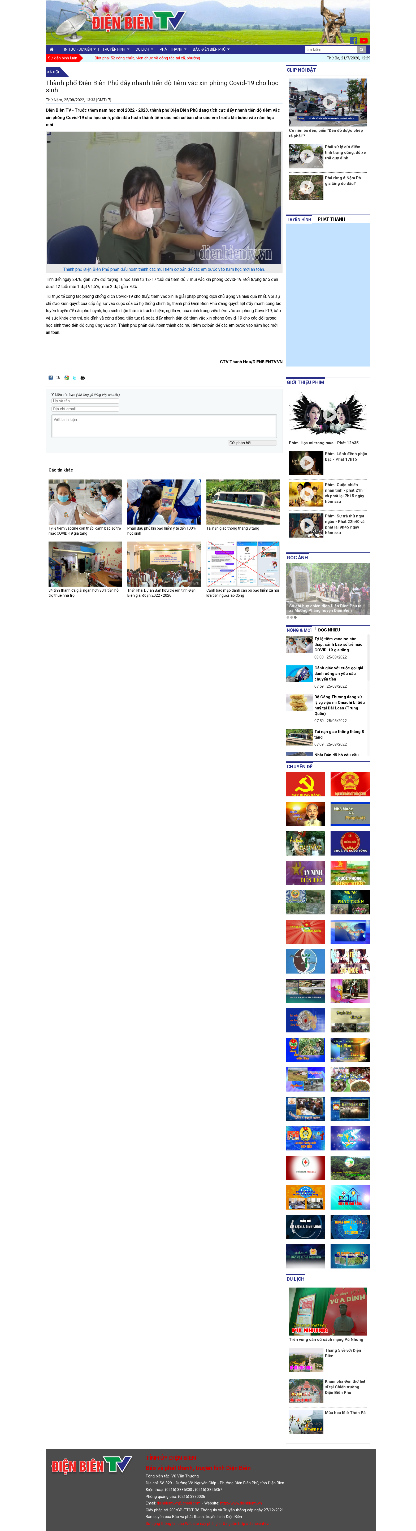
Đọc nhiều (329, 630)
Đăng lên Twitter (74, 378)
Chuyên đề (300, 766)
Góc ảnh (297, 557)
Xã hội (53, 72)
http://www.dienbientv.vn (241, 1503)
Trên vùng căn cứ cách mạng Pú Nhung (326, 1339)
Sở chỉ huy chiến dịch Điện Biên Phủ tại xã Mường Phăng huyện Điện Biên (325, 608)
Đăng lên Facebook (51, 378)
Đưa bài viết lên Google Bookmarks (66, 378)
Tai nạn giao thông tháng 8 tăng (232, 528)
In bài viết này (82, 378)
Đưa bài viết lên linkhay (59, 378)
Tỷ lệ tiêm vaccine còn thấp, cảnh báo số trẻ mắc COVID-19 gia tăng (338, 644)
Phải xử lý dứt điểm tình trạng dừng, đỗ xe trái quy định (345, 152)
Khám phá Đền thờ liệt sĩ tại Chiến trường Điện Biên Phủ (345, 1387)
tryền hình (299, 219)
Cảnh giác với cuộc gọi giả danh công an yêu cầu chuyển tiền (338, 674)
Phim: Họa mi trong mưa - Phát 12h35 (324, 442)
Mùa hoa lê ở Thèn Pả (345, 1412)
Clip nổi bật (301, 70)
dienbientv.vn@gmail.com (179, 1503)
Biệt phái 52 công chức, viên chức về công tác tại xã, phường (147, 58)
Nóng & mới (299, 630)
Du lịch (296, 1279)
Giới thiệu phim (305, 382)
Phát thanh (331, 219)
